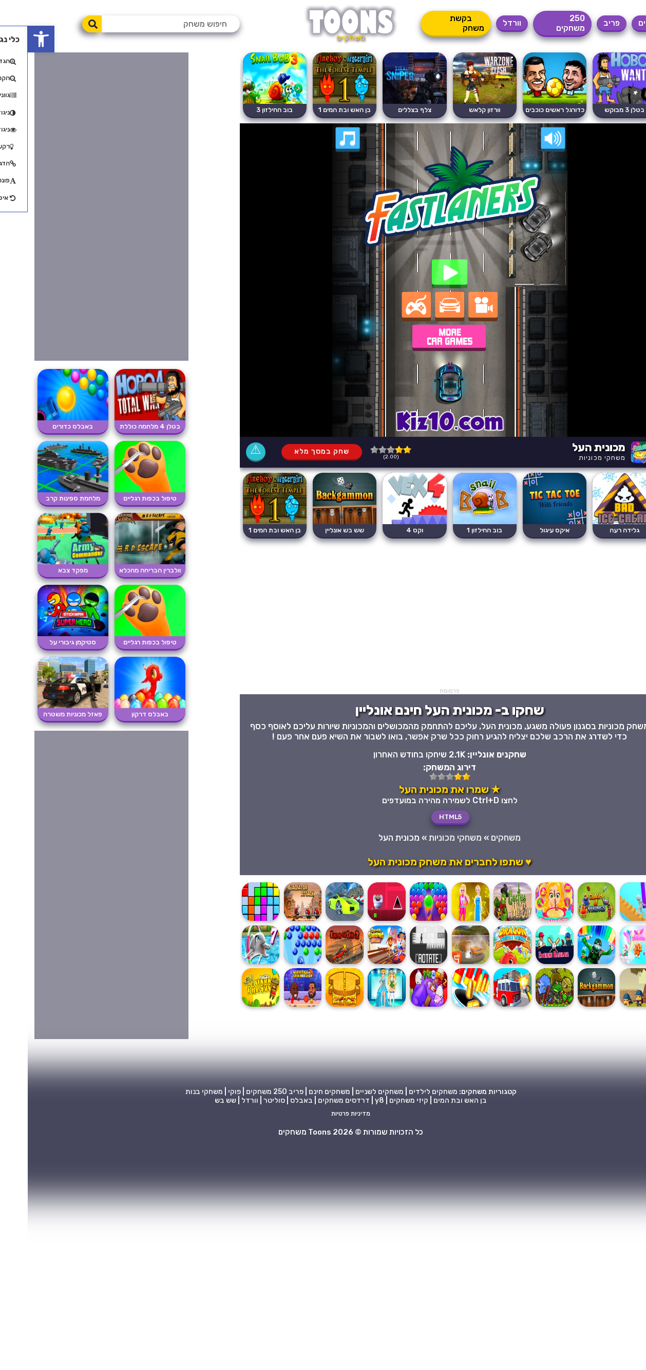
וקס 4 (386, 530)
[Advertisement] (422, 616)
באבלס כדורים (45, 426)
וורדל (484, 23)
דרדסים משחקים (316, 1100)
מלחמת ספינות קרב (45, 498)
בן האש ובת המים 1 (317, 110)
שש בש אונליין (316, 530)
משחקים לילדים (405, 1091)
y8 (351, 1100)
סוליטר (246, 1100)
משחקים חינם (301, 1091)
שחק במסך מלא (294, 451)
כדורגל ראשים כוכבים (527, 110)
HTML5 (422, 817)
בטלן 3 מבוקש (597, 110)
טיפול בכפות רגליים (122, 498)
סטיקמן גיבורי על (45, 642)
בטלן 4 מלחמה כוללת (122, 426)
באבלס (273, 1100)
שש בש (197, 1100)
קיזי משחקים (381, 1100)
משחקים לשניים (352, 1091)
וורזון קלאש (456, 110)
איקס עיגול (527, 530)
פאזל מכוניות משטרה (44, 714)
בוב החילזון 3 (247, 110)
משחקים (625, 23)
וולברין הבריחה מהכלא (122, 570)
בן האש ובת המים (432, 1100)
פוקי (206, 1091)
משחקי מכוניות (574, 457)
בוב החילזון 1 (456, 530)
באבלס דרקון (122, 714)
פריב (584, 23)
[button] (13, 39)
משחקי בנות (176, 1091)
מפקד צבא (45, 570)
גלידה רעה (597, 530)
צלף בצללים (387, 110)
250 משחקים (542, 23)
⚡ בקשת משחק (439, 23)
